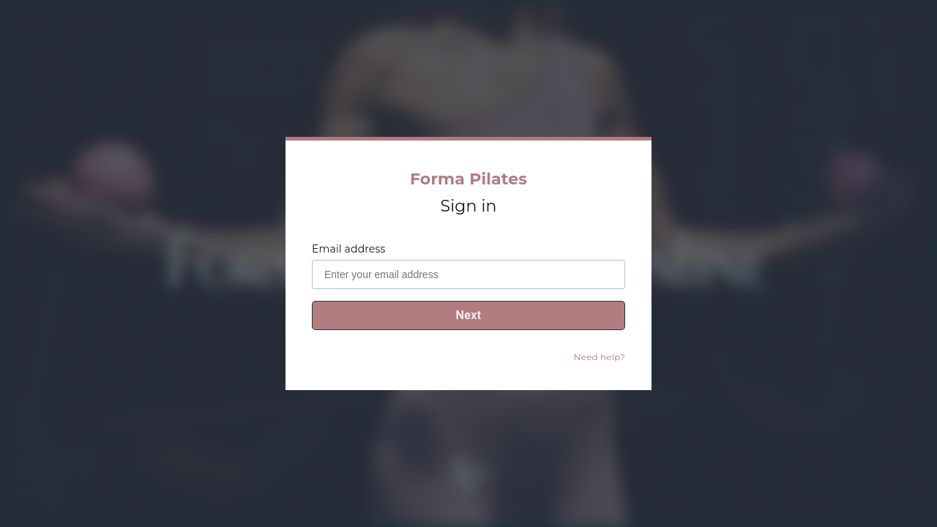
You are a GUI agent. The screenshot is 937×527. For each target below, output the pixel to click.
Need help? (599, 356)
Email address (348, 248)
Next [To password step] (468, 315)
